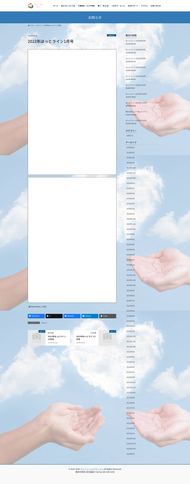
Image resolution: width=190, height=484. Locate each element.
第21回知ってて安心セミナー (137, 111)
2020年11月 (131, 443)
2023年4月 (131, 316)
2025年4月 (131, 198)
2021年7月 (131, 408)
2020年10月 (131, 448)
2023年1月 (131, 331)
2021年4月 (131, 418)
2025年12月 (131, 168)
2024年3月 (131, 260)
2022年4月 (131, 367)
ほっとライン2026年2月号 (136, 85)
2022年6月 (131, 357)
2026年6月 (131, 147)
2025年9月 (131, 183)
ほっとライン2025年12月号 (136, 94)
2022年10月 (131, 346)
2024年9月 (131, 234)
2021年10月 (131, 392)
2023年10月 (131, 285)
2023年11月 (131, 280)
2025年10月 (131, 178)
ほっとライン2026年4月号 (136, 58)
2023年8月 (131, 295)
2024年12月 (131, 219)
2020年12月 (131, 438)
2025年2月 (131, 208)
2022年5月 (131, 362)
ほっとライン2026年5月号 (136, 49)
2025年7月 (131, 188)
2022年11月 (131, 341)
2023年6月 (131, 306)
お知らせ (111, 35)
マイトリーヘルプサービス (91, 468)
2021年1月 (131, 433)
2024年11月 (131, 224)
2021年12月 (131, 382)
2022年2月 (131, 377)
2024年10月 (131, 229)
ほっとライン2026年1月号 (136, 76)
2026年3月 (131, 157)
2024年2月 (131, 265)
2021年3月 (131, 423)
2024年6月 (131, 244)
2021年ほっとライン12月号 (57, 337)
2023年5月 (131, 311)
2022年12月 (131, 336)
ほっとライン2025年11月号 (136, 103)
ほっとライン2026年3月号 (136, 67)
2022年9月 (131, 352)
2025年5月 (131, 193)
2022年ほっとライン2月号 (85, 337)
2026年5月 (131, 152)
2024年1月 (131, 270)
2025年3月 (131, 203)
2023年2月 (131, 326)
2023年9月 (131, 290)
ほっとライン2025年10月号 (136, 120)
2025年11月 (131, 173)
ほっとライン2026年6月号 (136, 41)
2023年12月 (131, 275)
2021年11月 (131, 387)
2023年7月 (131, 300)
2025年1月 (131, 214)
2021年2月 (131, 428)
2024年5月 (131, 249)
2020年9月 (131, 454)
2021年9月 (131, 397)
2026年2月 (131, 162)
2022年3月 (131, 372)
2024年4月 (131, 254)
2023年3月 (131, 321)
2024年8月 (131, 239)
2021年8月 (131, 403)
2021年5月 (131, 413)
